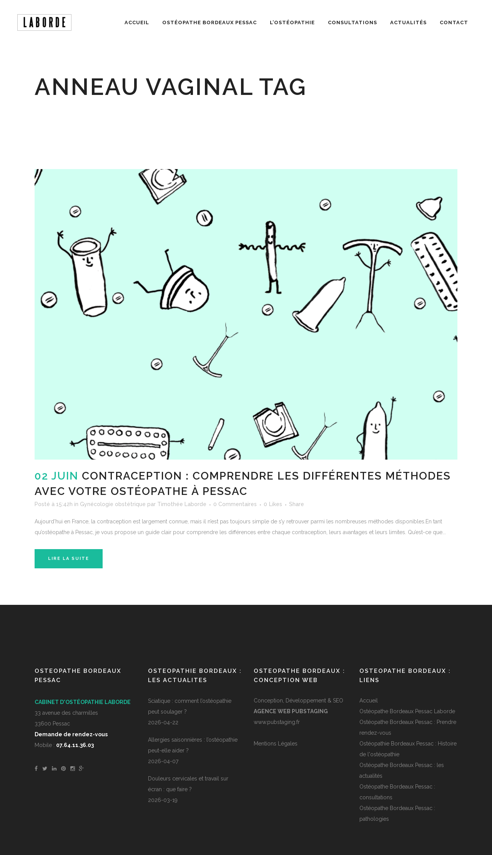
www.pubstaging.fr (277, 722)
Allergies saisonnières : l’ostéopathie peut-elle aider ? (193, 745)
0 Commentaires (235, 504)
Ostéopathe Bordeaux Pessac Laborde (407, 711)
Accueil (368, 700)
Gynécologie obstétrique (113, 504)
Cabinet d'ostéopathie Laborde (83, 702)
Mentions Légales (276, 743)
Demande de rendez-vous (71, 734)
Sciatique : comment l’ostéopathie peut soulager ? (189, 706)
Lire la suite (68, 558)
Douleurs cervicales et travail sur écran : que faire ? (188, 783)
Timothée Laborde (181, 504)
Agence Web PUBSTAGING (291, 711)
